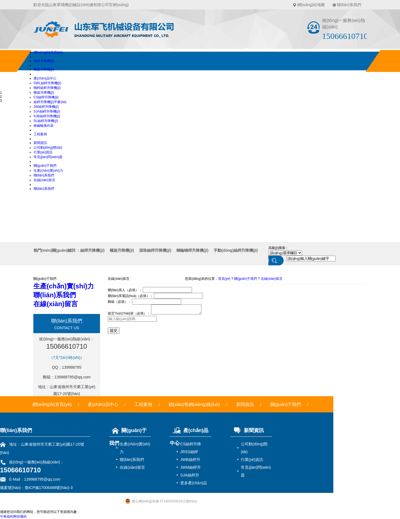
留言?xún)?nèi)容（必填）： (129, 315)
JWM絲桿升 (190, 467)
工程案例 (40, 134)
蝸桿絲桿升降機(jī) (47, 88)
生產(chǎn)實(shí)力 (48, 171)
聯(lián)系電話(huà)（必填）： (130, 296)
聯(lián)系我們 (349, 5)
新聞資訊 (40, 143)
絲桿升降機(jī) (44, 61)
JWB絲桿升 (190, 459)
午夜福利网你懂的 (13, 516)
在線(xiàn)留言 (44, 180)
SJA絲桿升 (189, 475)
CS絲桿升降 (190, 444)
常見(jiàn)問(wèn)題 (48, 157)
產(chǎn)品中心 (45, 78)
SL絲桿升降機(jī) (46, 121)
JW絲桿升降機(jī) (46, 107)
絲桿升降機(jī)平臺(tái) (50, 102)
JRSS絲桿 (189, 452)
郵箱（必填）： (119, 302)
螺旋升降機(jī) (44, 69)
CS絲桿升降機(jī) (46, 97)
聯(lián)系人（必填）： (125, 290)
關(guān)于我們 (45, 166)
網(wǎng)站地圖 (311, 5)
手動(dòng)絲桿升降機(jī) (236, 250)
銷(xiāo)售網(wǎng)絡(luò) (194, 404)
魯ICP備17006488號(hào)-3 (49, 487)
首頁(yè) (224, 279)
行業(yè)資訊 (43, 152)
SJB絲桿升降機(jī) (47, 116)
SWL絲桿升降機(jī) (47, 83)
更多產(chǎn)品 (193, 483)
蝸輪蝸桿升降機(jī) (192, 250)
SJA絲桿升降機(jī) (47, 111)
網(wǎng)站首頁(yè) (48, 52)
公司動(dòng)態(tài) (48, 147)
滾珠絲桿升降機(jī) (155, 250)
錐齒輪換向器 (44, 126)
